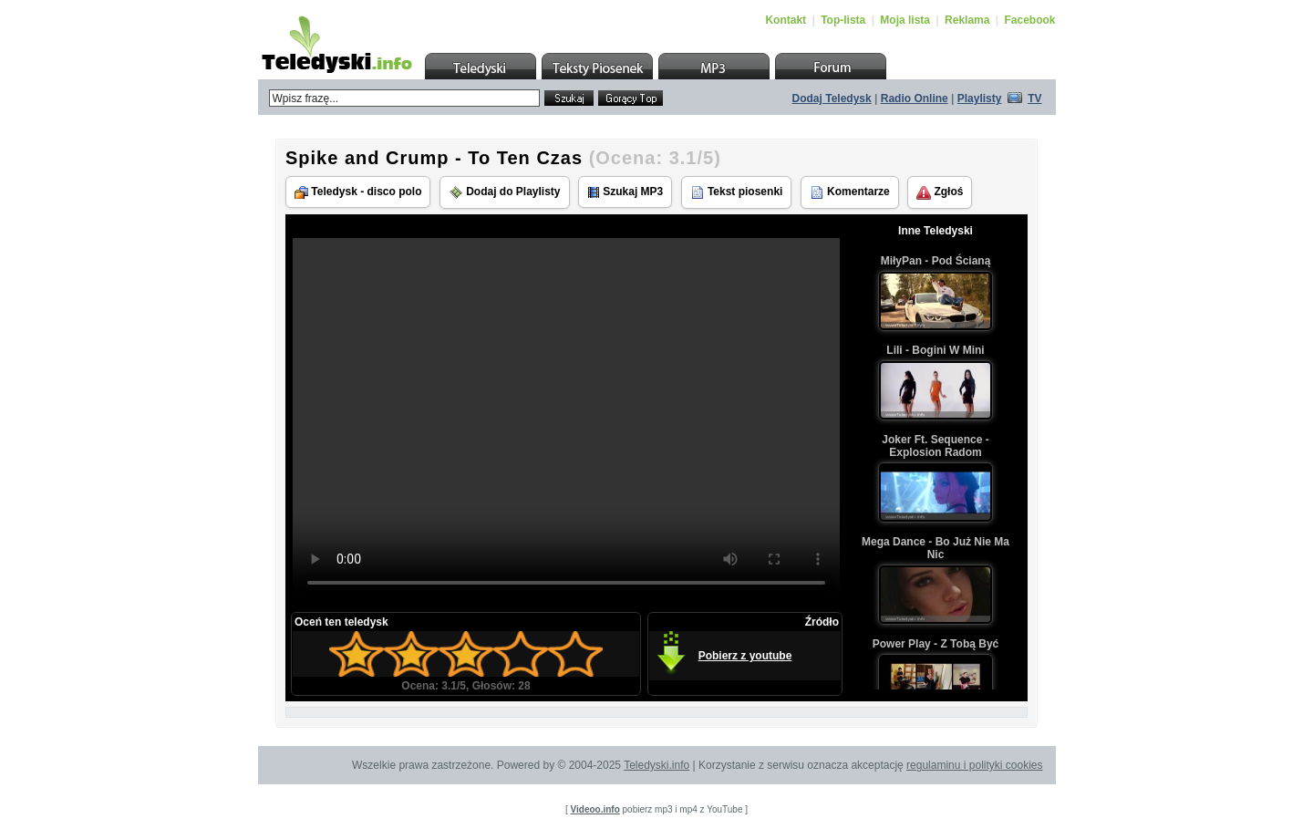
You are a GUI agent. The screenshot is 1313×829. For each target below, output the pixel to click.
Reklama (967, 20)
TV (1034, 98)
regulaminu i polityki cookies (974, 765)
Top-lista (843, 20)
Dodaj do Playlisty (505, 192)
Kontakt (785, 20)
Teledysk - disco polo (358, 192)
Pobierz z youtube (745, 655)
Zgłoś (939, 192)
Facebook (1029, 20)
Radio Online (914, 98)
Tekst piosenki (736, 192)
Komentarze (850, 192)
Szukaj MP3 (625, 192)
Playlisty (979, 98)
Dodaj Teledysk (832, 98)
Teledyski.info (656, 765)
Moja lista (905, 20)
